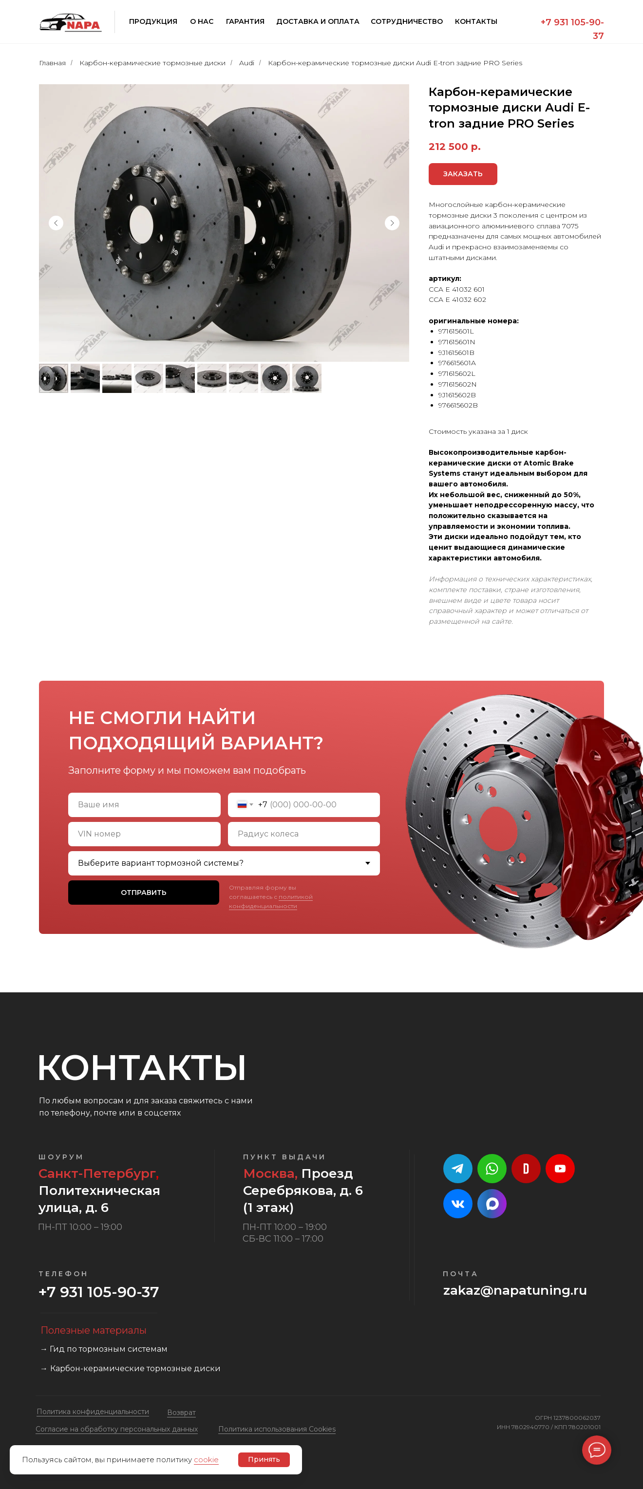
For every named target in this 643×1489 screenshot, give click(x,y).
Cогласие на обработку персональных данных (117, 1429)
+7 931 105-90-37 (98, 1292)
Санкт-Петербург (97, 1173)
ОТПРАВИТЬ (144, 892)
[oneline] (144, 834)
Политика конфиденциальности (93, 1411)
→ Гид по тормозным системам (104, 1349)
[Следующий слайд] (392, 223)
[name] (144, 805)
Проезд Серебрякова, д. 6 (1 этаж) (303, 1190)
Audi (246, 62)
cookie (206, 1459)
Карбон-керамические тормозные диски (152, 62)
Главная (52, 62)
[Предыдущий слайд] (56, 223)
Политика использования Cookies (277, 1429)
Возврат (181, 1412)
